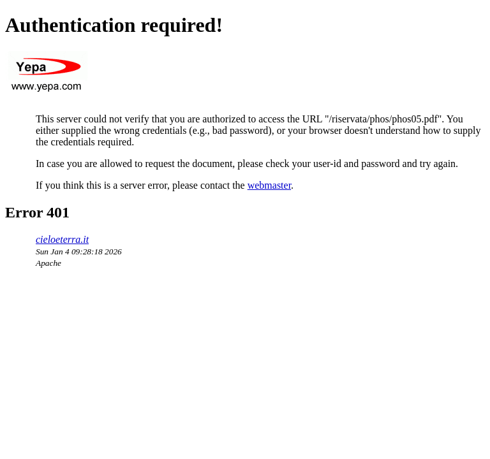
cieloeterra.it (62, 239)
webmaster (269, 185)
